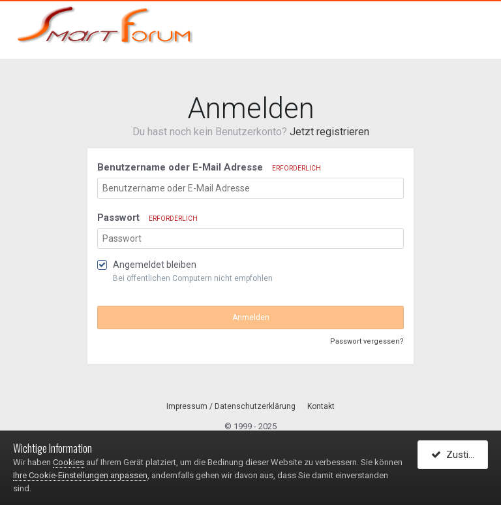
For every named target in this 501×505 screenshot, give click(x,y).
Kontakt (321, 406)
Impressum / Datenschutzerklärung (231, 406)
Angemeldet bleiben (154, 264)
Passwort (147, 217)
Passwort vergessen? (367, 341)
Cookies (68, 462)
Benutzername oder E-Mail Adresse (209, 167)
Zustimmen (459, 455)
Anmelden (250, 317)
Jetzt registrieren (329, 131)
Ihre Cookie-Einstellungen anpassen (80, 475)
